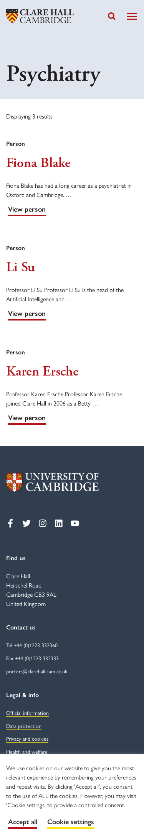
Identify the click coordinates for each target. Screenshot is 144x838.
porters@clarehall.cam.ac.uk (36, 671)
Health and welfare (27, 751)
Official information (27, 712)
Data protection (23, 725)
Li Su (20, 267)
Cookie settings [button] (70, 822)
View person (27, 209)
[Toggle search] (112, 16)
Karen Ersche (42, 372)
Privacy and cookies (27, 738)
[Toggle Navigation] (132, 16)
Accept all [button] (22, 822)
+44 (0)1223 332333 (37, 658)
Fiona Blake (38, 163)
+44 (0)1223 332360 (36, 645)
